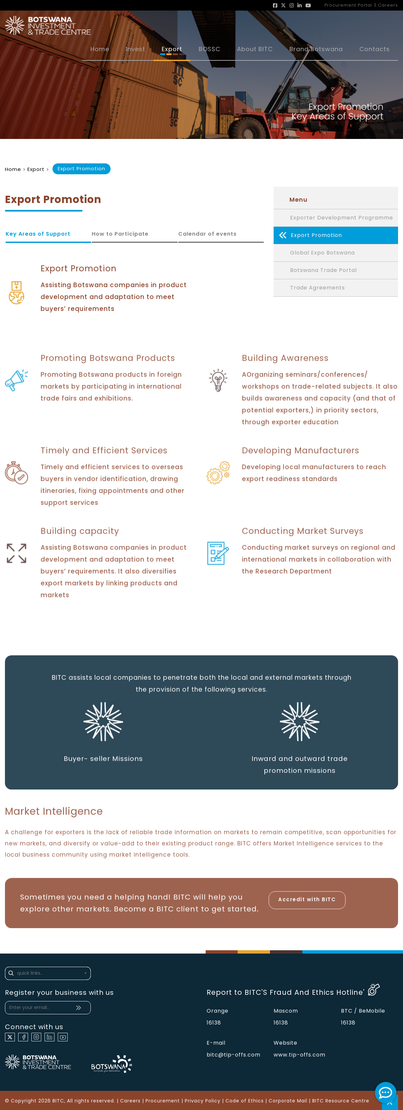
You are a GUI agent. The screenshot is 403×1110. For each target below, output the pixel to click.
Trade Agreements (317, 287)
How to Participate (120, 234)
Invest (135, 49)
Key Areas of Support (38, 234)
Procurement (163, 1100)
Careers (130, 1100)
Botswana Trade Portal (323, 270)
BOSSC (209, 49)
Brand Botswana (316, 49)
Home (99, 49)
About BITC (255, 49)
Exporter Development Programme (341, 217)
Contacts (374, 49)
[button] (48, 973)
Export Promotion (310, 235)
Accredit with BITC (307, 901)
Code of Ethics (244, 1100)
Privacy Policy (202, 1100)
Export (172, 49)
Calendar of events (207, 234)
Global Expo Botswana (322, 252)
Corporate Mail (288, 1100)
